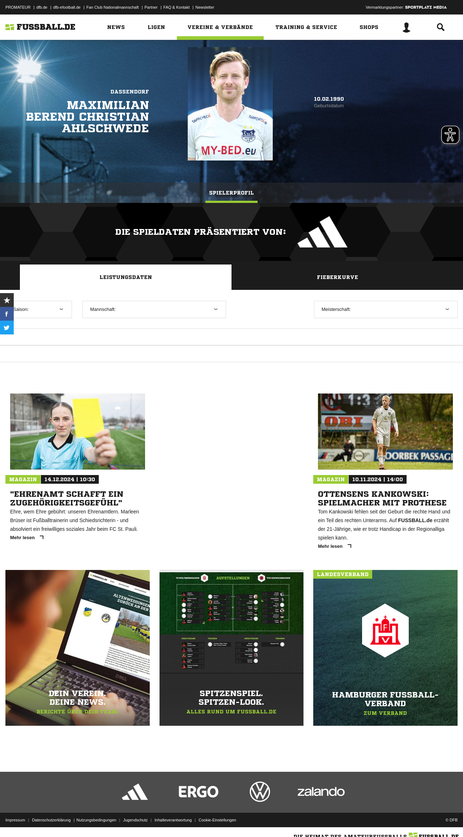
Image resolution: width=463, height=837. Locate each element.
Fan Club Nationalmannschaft (112, 7)
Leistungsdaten (125, 277)
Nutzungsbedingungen (96, 820)
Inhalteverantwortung (173, 820)
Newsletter (204, 7)
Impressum (15, 820)
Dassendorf (129, 91)
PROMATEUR (17, 7)
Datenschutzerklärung (51, 820)
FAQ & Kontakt (176, 7)
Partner (151, 7)
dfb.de (41, 7)
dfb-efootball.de (67, 7)
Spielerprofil (231, 192)
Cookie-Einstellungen (217, 820)
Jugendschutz (135, 820)
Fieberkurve (337, 277)
